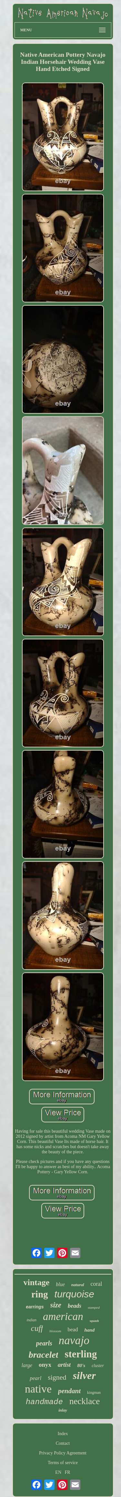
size (56, 1305)
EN (58, 1472)
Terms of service (63, 1462)
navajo (74, 1340)
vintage (36, 1282)
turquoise (74, 1294)
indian (31, 1320)
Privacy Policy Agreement (62, 1453)
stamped (94, 1307)
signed (57, 1377)
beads (74, 1306)
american (63, 1316)
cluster (98, 1365)
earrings (35, 1306)
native (38, 1389)
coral (96, 1284)
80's (81, 1365)
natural (77, 1284)
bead (72, 1329)
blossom (55, 1331)
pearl (35, 1378)
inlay (62, 1410)
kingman (94, 1392)
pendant (69, 1391)
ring (39, 1294)
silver (84, 1375)
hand (89, 1330)
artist (64, 1364)
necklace (84, 1401)
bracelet (43, 1355)
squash (94, 1321)
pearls (44, 1343)
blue (60, 1284)
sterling (81, 1354)
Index (63, 1433)
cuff (37, 1328)
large (27, 1365)
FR (67, 1472)
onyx (45, 1364)
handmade (44, 1402)
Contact (63, 1443)
